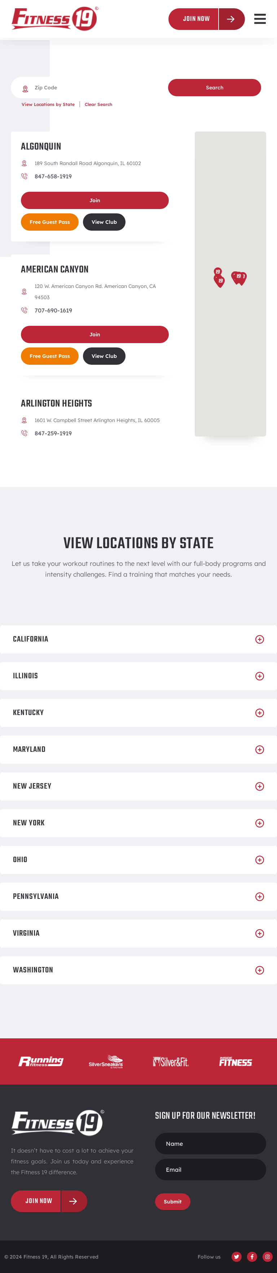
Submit (173, 1201)
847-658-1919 (53, 176)
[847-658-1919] (24, 176)
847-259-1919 (53, 433)
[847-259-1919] (24, 433)
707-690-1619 (53, 310)
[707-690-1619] (24, 310)
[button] (260, 19)
